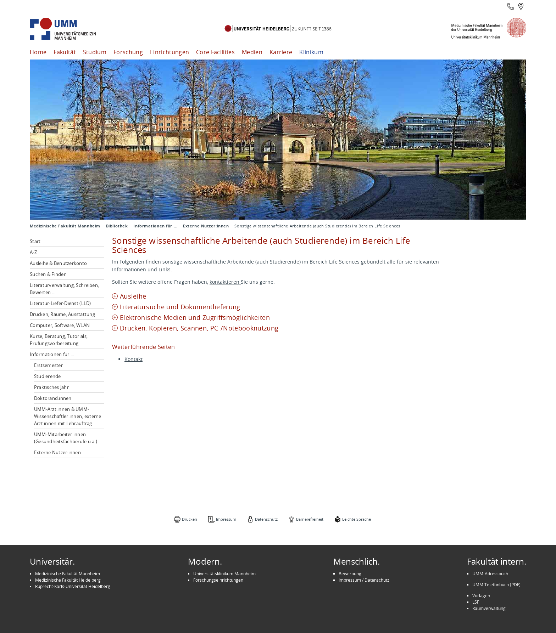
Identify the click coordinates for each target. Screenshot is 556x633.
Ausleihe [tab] (133, 296)
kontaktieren (225, 281)
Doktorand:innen (53, 398)
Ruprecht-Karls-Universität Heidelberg (72, 586)
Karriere (281, 52)
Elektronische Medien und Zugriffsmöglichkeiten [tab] (195, 317)
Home (38, 52)
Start (35, 241)
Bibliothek (117, 226)
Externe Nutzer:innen (206, 226)
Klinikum (311, 52)
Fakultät (65, 52)
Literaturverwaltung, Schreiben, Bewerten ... (64, 288)
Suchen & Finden (48, 274)
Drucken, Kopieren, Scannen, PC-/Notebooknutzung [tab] (199, 328)
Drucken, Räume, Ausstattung (62, 314)
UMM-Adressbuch (490, 573)
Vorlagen (481, 595)
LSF (475, 602)
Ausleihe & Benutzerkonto (58, 263)
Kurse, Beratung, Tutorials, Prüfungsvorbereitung (59, 339)
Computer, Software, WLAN (60, 325)
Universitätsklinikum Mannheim (224, 573)
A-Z (33, 252)
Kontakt (133, 359)
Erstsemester (48, 365)
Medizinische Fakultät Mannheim (65, 226)
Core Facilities (215, 52)
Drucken (189, 519)
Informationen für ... (155, 226)
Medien (252, 52)
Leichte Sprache (356, 519)
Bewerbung (350, 573)
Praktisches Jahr (51, 387)
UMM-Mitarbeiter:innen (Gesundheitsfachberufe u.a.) (65, 438)
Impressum (226, 519)
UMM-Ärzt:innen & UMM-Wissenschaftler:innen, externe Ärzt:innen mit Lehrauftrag (67, 416)
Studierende (47, 376)
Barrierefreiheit (309, 519)
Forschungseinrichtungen (218, 580)
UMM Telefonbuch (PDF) (496, 584)
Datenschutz (266, 519)
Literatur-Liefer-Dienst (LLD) (60, 303)
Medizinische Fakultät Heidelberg (68, 580)
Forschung (128, 52)
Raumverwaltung (489, 608)
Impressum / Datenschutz (364, 580)
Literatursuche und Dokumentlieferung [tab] (180, 307)
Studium (94, 52)
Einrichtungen (169, 52)
